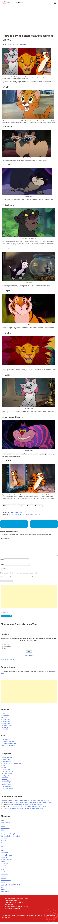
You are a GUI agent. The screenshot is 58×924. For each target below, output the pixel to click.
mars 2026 (5, 713)
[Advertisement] (29, 16)
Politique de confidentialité (12, 908)
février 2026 (5, 715)
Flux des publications (8, 741)
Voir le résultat (29, 655)
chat (16, 514)
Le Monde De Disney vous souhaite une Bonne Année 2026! (27, 804)
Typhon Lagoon (6, 784)
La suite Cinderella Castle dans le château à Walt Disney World (13, 524)
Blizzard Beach (6, 759)
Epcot (3, 765)
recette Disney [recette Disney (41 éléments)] (4, 871)
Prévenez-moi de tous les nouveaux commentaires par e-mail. (19, 573)
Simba (31, 514)
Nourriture (5, 777)
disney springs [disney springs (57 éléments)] (4, 838)
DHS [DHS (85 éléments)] (2, 830)
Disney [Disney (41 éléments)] (2, 831)
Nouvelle (4, 779)
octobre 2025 (6, 723)
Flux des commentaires (9, 743)
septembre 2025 (7, 725)
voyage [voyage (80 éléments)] (3, 882)
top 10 (40, 514)
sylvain (24, 44)
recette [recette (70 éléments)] (2, 869)
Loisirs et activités (7, 773)
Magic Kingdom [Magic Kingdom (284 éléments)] (7, 855)
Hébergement (6, 769)
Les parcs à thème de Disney (13, 900)
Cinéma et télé (14, 512)
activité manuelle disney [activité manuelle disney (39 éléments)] (6, 822)
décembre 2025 (6, 719)
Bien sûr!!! (6, 644)
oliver (27, 514)
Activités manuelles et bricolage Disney (16, 906)
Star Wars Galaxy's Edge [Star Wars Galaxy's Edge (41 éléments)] (6, 880)
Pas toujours (7, 646)
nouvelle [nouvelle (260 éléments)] (4, 863)
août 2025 (5, 727)
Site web (2, 568)
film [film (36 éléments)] (1, 844)
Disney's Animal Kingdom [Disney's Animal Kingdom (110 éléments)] (9, 834)
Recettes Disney (9, 904)
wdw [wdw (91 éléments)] (2, 887)
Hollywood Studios (7, 771)
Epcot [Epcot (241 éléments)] (3, 842)
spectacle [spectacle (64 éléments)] (3, 876)
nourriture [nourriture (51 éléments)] (3, 861)
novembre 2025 (6, 721)
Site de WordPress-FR (8, 745)
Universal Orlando (7, 788)
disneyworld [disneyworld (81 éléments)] (4, 840)
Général (21, 512)
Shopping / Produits (8, 783)
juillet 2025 (5, 729)
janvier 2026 (5, 717)
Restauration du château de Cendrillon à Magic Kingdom (26, 808)
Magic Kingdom (6, 775)
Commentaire (4, 538)
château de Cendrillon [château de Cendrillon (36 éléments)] (5, 828)
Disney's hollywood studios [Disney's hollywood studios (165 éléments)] (10, 836)
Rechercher (5, 616)
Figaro (20, 514)
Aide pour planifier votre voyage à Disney (17, 898)
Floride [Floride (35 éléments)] (2, 846)
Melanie (4, 800)
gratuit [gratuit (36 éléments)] (2, 848)
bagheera (11, 514)
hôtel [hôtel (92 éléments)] (2, 850)
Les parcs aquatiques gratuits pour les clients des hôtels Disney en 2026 (31, 800)
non (5, 648)
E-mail (2, 564)
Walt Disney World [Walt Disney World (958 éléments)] (11, 884)
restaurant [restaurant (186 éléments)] (4, 874)
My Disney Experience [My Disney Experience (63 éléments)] (6, 859)
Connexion (5, 739)
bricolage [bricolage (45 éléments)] (3, 826)
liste (24, 514)
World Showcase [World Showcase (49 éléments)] (5, 891)
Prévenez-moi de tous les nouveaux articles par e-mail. (17, 577)
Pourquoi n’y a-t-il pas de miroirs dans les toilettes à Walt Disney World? (44, 524)
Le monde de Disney (15, 2)
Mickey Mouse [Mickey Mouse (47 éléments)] (4, 857)
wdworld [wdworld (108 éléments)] (3, 889)
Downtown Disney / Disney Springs (12, 763)
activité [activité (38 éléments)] (2, 820)
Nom (2, 559)
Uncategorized (6, 786)
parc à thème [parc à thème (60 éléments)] (4, 865)
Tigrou (35, 514)
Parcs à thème (6, 781)
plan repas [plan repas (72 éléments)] (3, 867)
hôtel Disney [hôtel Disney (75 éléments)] (4, 852)
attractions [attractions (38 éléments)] (3, 824)
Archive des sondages (8, 659)
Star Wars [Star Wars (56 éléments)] (3, 878)
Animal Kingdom (7, 757)
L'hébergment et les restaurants (14, 902)
